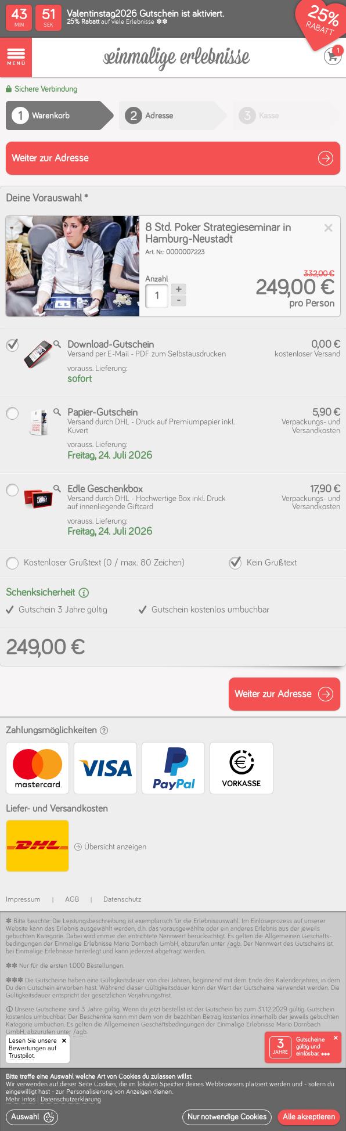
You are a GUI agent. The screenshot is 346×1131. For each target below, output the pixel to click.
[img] (72, 266)
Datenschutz (122, 899)
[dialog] (173, 1099)
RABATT (319, 29)
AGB (72, 899)
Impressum (23, 899)
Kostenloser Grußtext (104, 562)
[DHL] (37, 847)
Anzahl (156, 279)
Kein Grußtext (272, 562)
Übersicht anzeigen (110, 847)
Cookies (105, 1084)
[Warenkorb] (176, 58)
